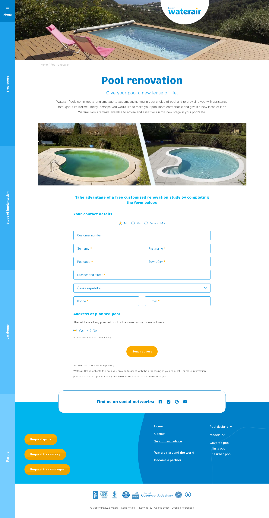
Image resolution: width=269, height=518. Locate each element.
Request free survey (45, 454)
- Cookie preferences (182, 508)
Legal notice (128, 508)
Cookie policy (161, 508)
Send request (142, 354)
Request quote (41, 439)
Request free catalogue (47, 469)
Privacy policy (144, 508)
